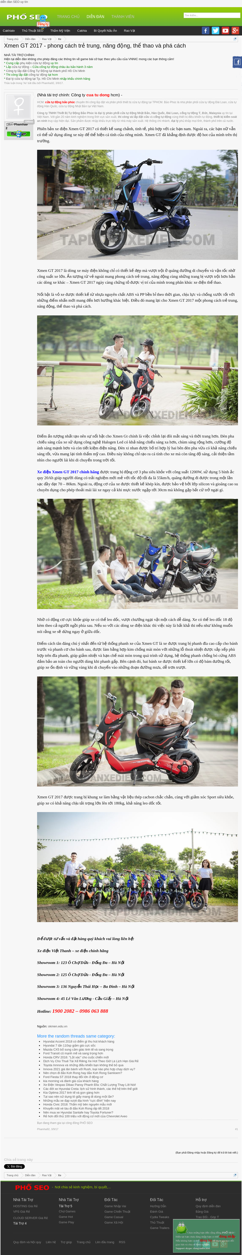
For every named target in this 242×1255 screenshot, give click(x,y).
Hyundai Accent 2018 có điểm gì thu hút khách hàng (78, 1041)
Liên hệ (51, 1242)
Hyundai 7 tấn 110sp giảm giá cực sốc (69, 1045)
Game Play (66, 1222)
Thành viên (122, 17)
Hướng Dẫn (158, 1206)
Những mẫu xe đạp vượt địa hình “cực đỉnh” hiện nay (79, 1100)
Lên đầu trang (104, 1242)
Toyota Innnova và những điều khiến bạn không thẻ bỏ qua (83, 1065)
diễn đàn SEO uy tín (14, 2)
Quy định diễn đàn (208, 1206)
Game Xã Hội (113, 1222)
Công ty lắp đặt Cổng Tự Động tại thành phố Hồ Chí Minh (45, 71)
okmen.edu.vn (57, 1026)
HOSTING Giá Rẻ (25, 1206)
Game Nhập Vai (115, 1206)
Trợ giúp (66, 1242)
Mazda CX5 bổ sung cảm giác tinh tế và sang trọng (78, 1049)
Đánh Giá (156, 1211)
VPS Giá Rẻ (21, 1211)
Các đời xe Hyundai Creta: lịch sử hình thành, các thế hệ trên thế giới (90, 1089)
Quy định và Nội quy (27, 1242)
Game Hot (66, 1217)
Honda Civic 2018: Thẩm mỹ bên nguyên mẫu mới (77, 1104)
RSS (122, 1242)
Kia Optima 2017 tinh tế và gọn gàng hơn (71, 1092)
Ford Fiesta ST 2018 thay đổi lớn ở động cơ (73, 1077)
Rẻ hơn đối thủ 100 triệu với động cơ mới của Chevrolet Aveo (85, 1116)
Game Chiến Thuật (117, 1211)
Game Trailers (159, 1228)
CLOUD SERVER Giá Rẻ (30, 1218)
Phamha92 (48, 83)
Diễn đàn (95, 17)
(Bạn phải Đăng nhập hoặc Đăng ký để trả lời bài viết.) (207, 1152)
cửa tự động (20, 67)
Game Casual (113, 1217)
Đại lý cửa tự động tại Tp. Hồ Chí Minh (32, 78)
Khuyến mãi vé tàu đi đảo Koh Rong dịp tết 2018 (76, 1108)
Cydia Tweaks (159, 1217)
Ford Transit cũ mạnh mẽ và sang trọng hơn (73, 1053)
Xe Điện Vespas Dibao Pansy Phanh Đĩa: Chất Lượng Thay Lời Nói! (89, 1085)
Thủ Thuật (157, 1222)
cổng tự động (38, 74)
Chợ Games (67, 1211)
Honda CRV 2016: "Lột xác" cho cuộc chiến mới (76, 1057)
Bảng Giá (202, 1211)
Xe (24, 83)
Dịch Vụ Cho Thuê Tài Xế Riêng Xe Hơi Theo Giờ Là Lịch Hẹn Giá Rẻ (90, 1061)
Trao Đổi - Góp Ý (207, 1217)
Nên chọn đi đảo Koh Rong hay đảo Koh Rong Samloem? (82, 1073)
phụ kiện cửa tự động (35, 63)
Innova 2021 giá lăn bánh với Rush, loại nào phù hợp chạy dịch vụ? (89, 1069)
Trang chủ (68, 17)
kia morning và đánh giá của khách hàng (71, 1081)
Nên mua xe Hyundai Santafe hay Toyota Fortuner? (78, 1112)
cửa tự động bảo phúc (60, 102)
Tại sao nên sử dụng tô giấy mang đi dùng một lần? (78, 1096)
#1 (236, 1129)
